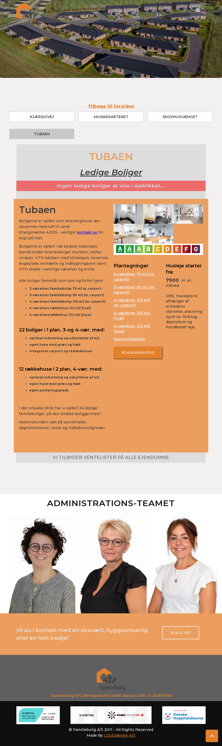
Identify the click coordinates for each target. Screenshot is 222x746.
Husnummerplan (130, 339)
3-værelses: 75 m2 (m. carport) (134, 277)
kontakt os (87, 232)
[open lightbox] (128, 214)
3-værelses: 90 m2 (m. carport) (134, 290)
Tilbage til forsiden (111, 106)
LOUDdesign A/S (119, 735)
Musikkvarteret (111, 116)
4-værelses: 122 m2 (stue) (132, 329)
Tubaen (42, 134)
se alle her (181, 633)
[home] (42, 11)
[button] (198, 10)
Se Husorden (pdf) (137, 353)
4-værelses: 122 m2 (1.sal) (132, 316)
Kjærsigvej (42, 116)
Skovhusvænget (180, 116)
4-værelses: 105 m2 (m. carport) (132, 303)
